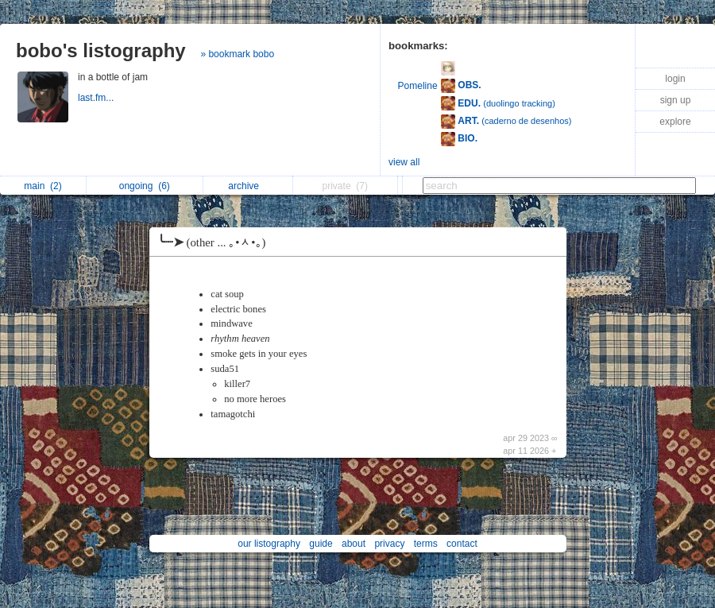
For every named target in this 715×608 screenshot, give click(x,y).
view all (403, 162)
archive (247, 186)
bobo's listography (101, 50)
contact (461, 543)
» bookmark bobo (237, 54)
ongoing (144, 186)
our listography (269, 543)
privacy (389, 543)
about (353, 543)
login (675, 78)
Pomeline (418, 85)
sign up (675, 100)
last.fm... (97, 97)
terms (426, 543)
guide (320, 543)
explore (674, 121)
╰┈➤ (215, 242)
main (42, 186)
